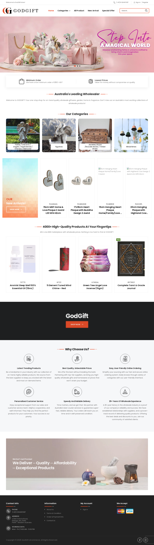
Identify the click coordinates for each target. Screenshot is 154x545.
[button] (75, 66)
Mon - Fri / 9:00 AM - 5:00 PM (23, 529)
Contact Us (51, 520)
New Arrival (93, 10)
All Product (79, 10)
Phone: (15, 510)
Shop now (14, 209)
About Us (50, 509)
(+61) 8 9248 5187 (120, 2)
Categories (63, 10)
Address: (15, 516)
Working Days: (18, 527)
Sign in (137, 2)
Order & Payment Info (55, 517)
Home (51, 10)
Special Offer (108, 10)
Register (145, 2)
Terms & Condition (54, 513)
